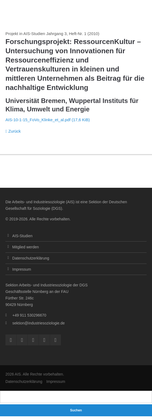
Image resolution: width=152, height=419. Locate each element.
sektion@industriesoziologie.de (39, 323)
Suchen (76, 410)
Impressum (21, 269)
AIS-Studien (22, 236)
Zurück (14, 131)
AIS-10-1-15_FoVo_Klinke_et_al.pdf (47, 119)
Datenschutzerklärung (30, 258)
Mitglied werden (25, 247)
